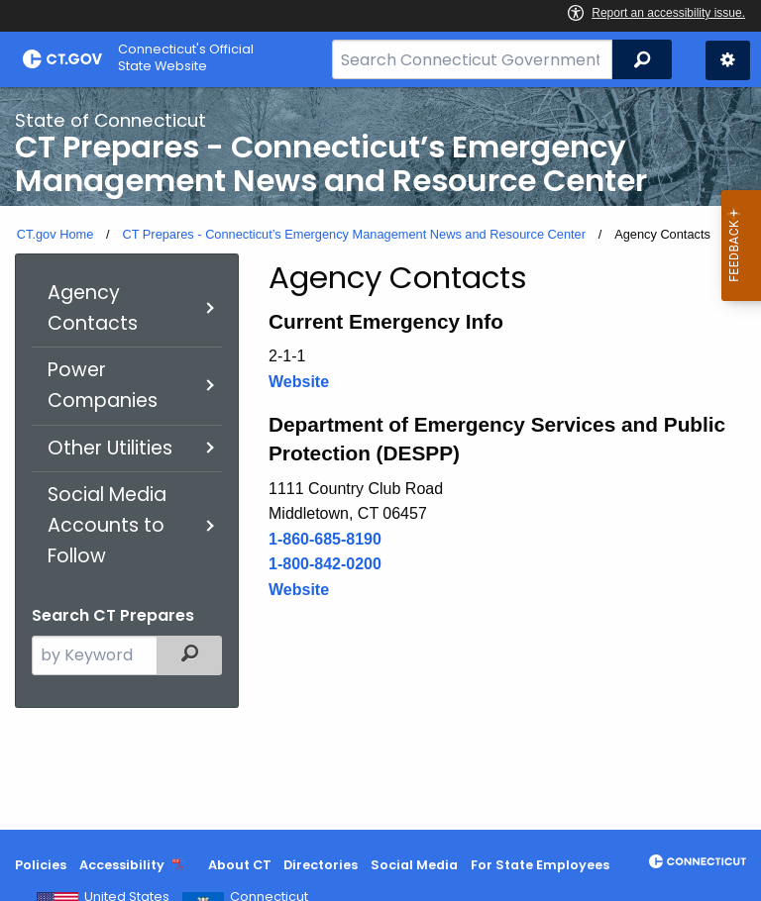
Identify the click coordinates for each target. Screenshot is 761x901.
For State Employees (540, 864)
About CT (240, 864)
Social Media (414, 864)
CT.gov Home (55, 234)
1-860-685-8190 (325, 539)
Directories (320, 864)
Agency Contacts (93, 308)
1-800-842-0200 (325, 563)
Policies (40, 864)
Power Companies (103, 385)
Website (299, 381)
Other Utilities (110, 448)
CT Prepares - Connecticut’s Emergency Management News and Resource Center (354, 234)
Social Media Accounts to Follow (107, 524)
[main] (380, 458)
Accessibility (121, 864)
